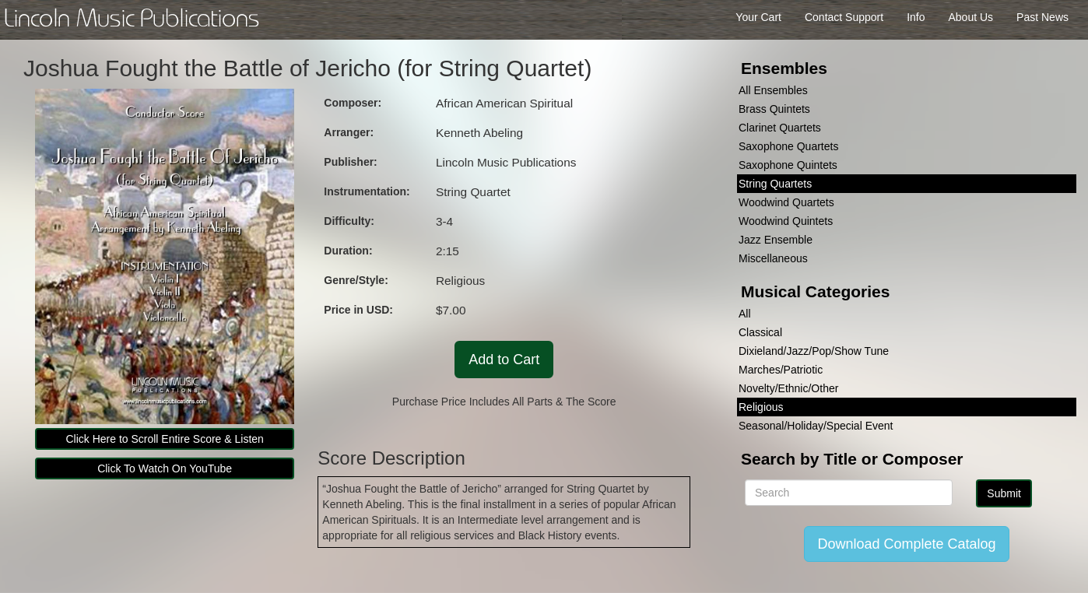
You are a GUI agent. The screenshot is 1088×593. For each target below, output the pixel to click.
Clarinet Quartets (780, 127)
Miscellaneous (773, 258)
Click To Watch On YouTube (164, 468)
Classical (760, 332)
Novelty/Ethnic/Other (788, 388)
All (745, 313)
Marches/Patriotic (781, 369)
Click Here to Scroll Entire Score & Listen (164, 439)
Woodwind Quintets (786, 221)
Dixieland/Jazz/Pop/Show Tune (814, 351)
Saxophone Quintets (788, 165)
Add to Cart (504, 359)
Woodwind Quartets (786, 202)
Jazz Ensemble (775, 239)
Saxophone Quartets (788, 146)
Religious (761, 407)
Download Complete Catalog (906, 544)
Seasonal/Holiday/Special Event (816, 425)
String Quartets (775, 183)
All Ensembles (773, 90)
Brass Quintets (774, 109)
